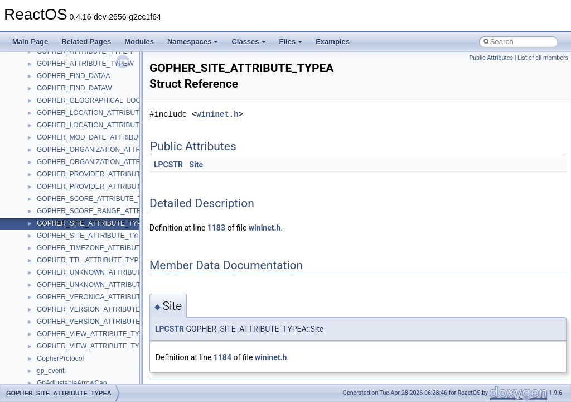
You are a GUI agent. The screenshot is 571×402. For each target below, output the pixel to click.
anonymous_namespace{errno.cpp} (89, 370)
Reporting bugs (41, 99)
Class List (42, 259)
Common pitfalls (43, 75)
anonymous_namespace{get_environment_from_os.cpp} (121, 382)
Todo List (32, 198)
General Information (48, 185)
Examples (333, 41)
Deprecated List (42, 210)
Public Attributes (491, 57)
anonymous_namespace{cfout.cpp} (89, 345)
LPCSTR (168, 164)
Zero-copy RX (39, 112)
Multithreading (40, 136)
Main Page (30, 41)
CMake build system (49, 62)
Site (197, 164)
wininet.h (217, 114)
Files (291, 41)
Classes (248, 41)
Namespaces (193, 41)
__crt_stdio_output (64, 284)
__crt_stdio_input (62, 271)
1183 (216, 227)
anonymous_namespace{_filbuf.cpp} (90, 320)
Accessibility (55, 308)
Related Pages (86, 41)
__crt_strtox (54, 296)
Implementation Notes (51, 161)
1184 (222, 357)
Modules (139, 41)
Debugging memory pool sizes (64, 87)
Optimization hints (45, 148)
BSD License (38, 173)
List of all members (542, 57)
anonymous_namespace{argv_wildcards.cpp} (104, 333)
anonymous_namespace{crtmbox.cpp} (94, 357)
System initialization (48, 124)
